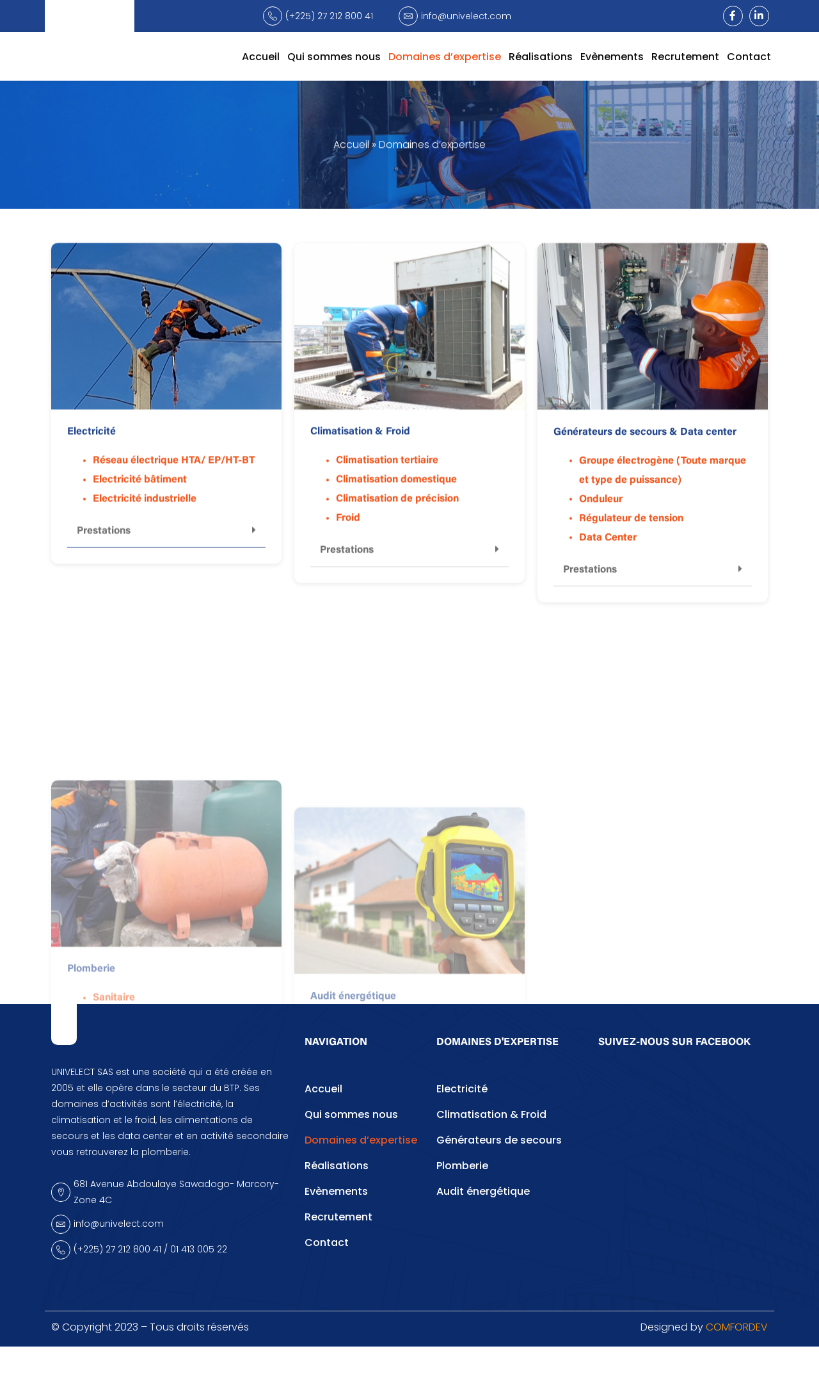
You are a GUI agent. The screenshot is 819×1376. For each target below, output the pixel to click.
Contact (749, 56)
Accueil (261, 56)
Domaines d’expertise (444, 56)
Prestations (104, 552)
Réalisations (541, 56)
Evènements (612, 56)
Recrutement (685, 56)
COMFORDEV (737, 1357)
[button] (166, 552)
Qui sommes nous (334, 56)
